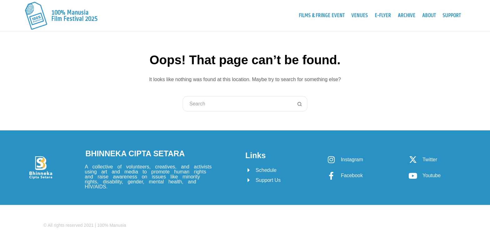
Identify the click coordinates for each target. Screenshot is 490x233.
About (429, 15)
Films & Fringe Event (321, 15)
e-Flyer (383, 15)
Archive (406, 15)
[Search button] (300, 104)
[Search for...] (237, 104)
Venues (359, 15)
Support (451, 15)
